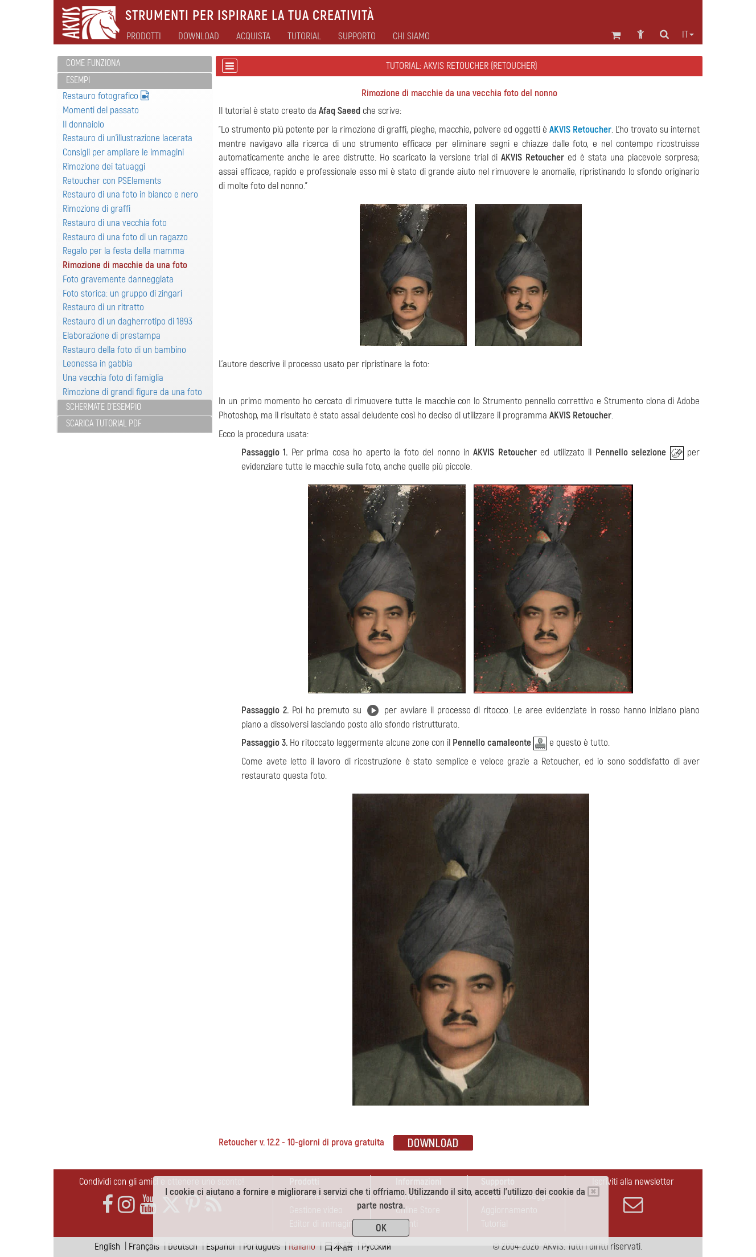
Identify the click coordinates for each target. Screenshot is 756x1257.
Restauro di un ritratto (103, 307)
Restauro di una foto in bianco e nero (130, 194)
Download (198, 36)
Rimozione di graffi (96, 209)
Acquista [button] (253, 36)
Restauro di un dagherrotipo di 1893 (127, 321)
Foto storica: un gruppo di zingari (122, 293)
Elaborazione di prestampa (112, 336)
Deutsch (183, 1246)
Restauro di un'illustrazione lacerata (127, 138)
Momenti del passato (101, 110)
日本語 (338, 1246)
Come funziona (93, 63)
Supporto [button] (357, 36)
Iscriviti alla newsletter (633, 1195)
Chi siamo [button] (411, 36)
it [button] (688, 34)
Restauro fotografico (106, 96)
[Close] (593, 1191)
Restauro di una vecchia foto (115, 223)
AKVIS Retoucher (580, 129)
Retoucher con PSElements (112, 181)
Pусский (376, 1246)
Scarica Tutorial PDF (104, 423)
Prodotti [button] (143, 36)
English (107, 1246)
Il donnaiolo (83, 124)
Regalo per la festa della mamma (123, 251)
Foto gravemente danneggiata (118, 279)
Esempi (78, 80)
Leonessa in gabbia (98, 363)
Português (261, 1246)
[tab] (134, 64)
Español (220, 1246)
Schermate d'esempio (103, 407)
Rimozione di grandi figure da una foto (132, 392)
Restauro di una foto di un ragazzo (125, 237)
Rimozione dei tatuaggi (104, 166)
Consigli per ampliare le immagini (123, 152)
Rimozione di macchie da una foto (125, 265)
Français (144, 1246)
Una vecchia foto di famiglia (113, 378)
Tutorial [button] (304, 36)
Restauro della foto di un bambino (124, 350)
